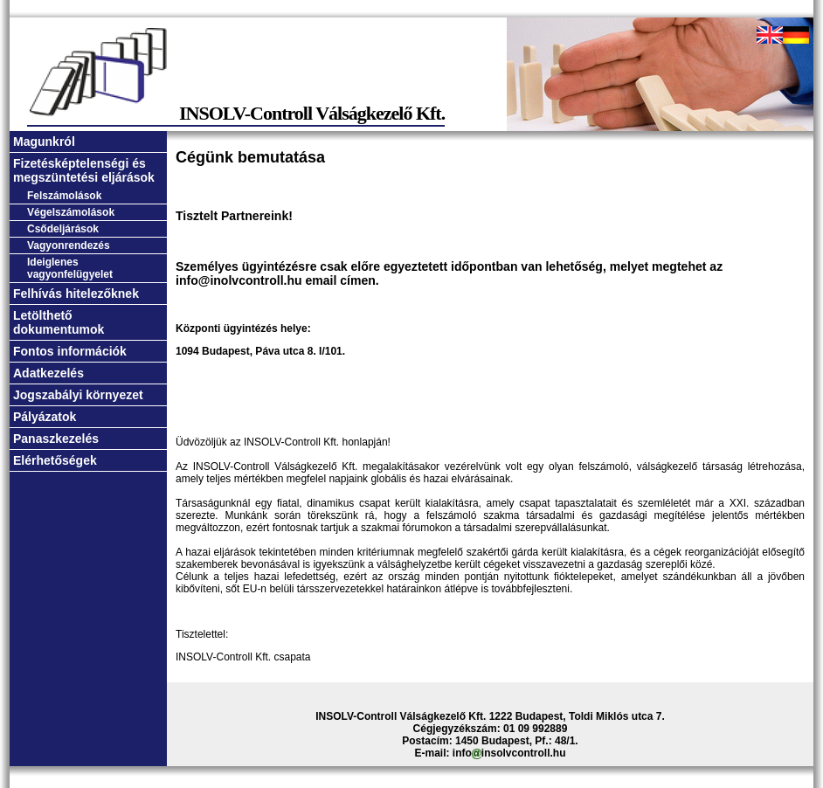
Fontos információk (70, 351)
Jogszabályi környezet (78, 395)
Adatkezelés (48, 373)
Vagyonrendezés (68, 245)
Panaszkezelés (56, 439)
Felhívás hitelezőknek (76, 294)
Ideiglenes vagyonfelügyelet (70, 268)
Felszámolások (64, 196)
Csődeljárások (63, 229)
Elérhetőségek (55, 460)
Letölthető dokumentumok (58, 322)
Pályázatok (44, 417)
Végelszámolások (70, 212)
